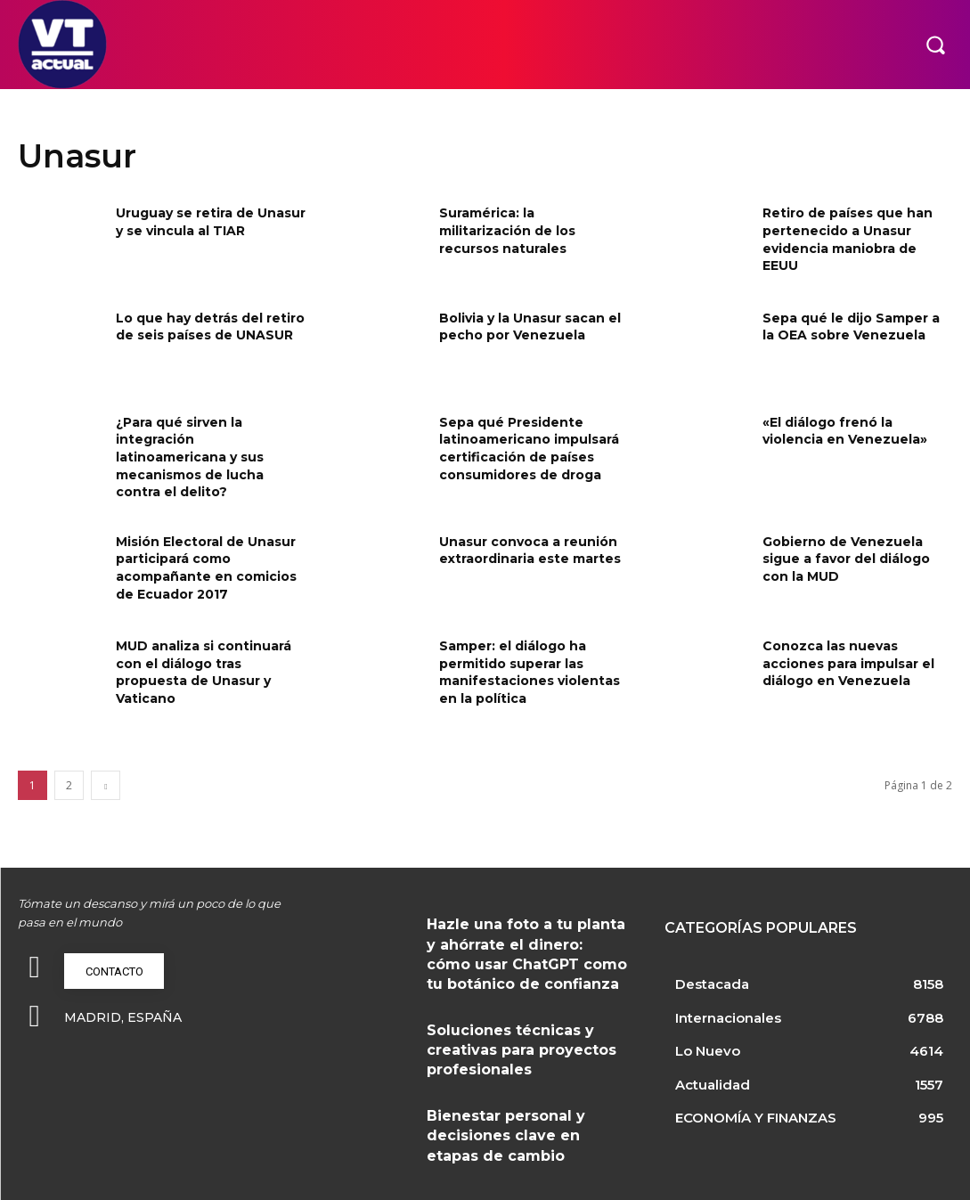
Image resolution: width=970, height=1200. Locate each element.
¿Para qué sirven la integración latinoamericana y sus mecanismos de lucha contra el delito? (190, 457)
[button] (935, 44)
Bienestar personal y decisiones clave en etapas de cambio (524, 1113)
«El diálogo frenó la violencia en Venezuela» (844, 431)
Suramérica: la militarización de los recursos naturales (507, 230)
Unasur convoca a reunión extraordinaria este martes (530, 550)
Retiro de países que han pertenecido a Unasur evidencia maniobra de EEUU (847, 239)
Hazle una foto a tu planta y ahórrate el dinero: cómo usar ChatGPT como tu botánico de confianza (521, 947)
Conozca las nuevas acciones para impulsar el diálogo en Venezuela (848, 663)
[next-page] (105, 785)
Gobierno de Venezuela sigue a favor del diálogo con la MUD (846, 559)
